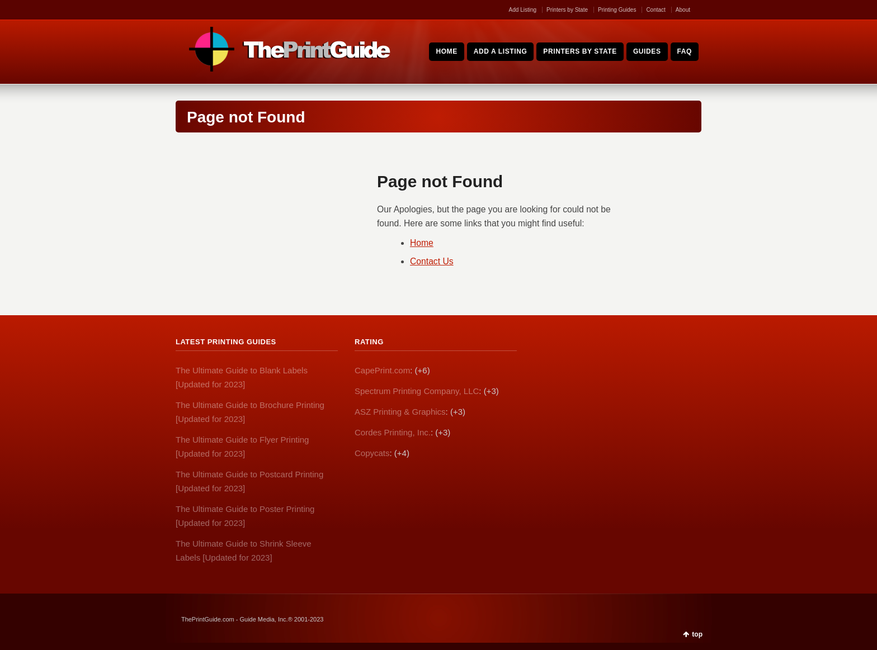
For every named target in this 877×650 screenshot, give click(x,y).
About (683, 10)
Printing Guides (617, 10)
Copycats (372, 453)
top (697, 634)
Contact (655, 10)
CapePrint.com (382, 370)
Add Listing (522, 10)
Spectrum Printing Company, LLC (417, 391)
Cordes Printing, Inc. (393, 432)
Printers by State (567, 10)
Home (421, 243)
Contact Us (432, 261)
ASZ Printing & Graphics (400, 411)
